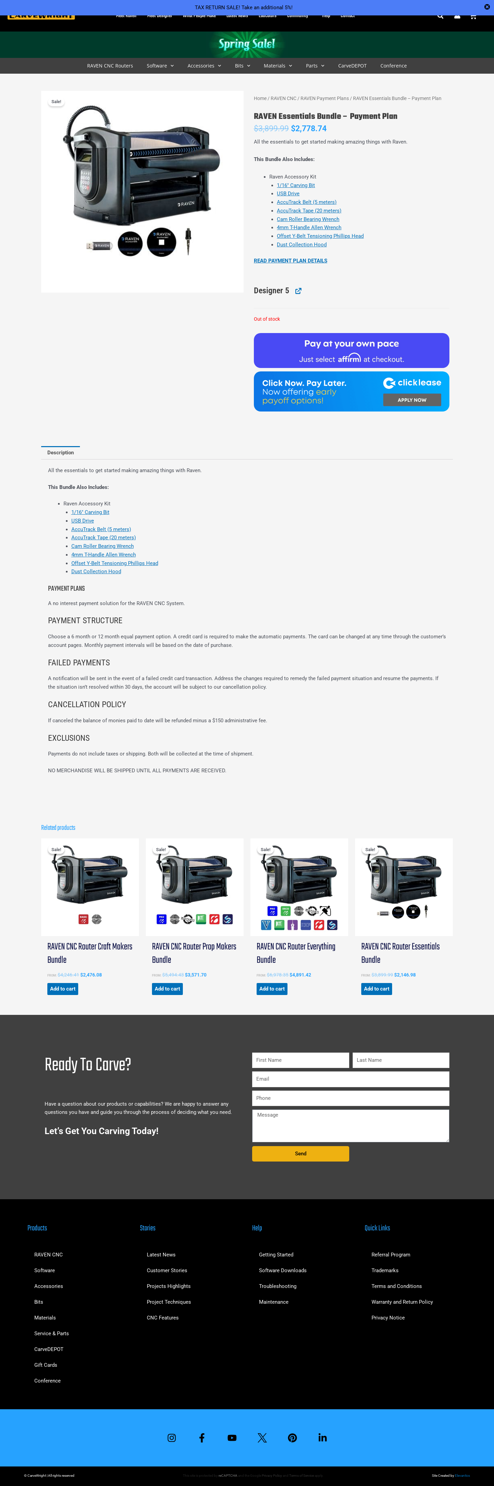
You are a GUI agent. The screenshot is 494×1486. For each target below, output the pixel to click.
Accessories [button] (204, 66)
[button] (440, 16)
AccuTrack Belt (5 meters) (307, 202)
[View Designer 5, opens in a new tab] (297, 290)
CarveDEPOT (352, 65)
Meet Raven (126, 15)
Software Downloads (283, 1270)
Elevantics (462, 1475)
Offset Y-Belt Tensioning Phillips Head (320, 236)
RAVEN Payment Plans (325, 98)
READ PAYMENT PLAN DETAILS (290, 261)
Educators (268, 15)
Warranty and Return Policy (402, 1302)
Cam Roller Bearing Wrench (308, 219)
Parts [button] (315, 66)
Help (326, 15)
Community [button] (299, 15)
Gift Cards (45, 1365)
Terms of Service (301, 1475)
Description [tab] (60, 453)
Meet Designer (159, 15)
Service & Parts (51, 1333)
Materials (45, 1318)
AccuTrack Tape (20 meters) (309, 211)
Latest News (237, 15)
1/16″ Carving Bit (296, 185)
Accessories (48, 1286)
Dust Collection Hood (302, 245)
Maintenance (274, 1302)
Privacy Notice (388, 1318)
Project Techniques (169, 1302)
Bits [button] (242, 66)
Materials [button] (278, 66)
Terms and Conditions (397, 1286)
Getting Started (276, 1255)
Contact (348, 15)
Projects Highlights (169, 1286)
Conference (393, 65)
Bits (38, 1302)
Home (260, 98)
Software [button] (160, 66)
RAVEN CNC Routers (110, 65)
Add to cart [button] (62, 989)
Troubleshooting (277, 1286)
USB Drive (288, 194)
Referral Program (391, 1255)
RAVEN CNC (283, 98)
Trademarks (385, 1270)
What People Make (199, 15)
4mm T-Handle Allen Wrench (309, 227)
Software (44, 1270)
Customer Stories (167, 1270)
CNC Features (163, 1318)
